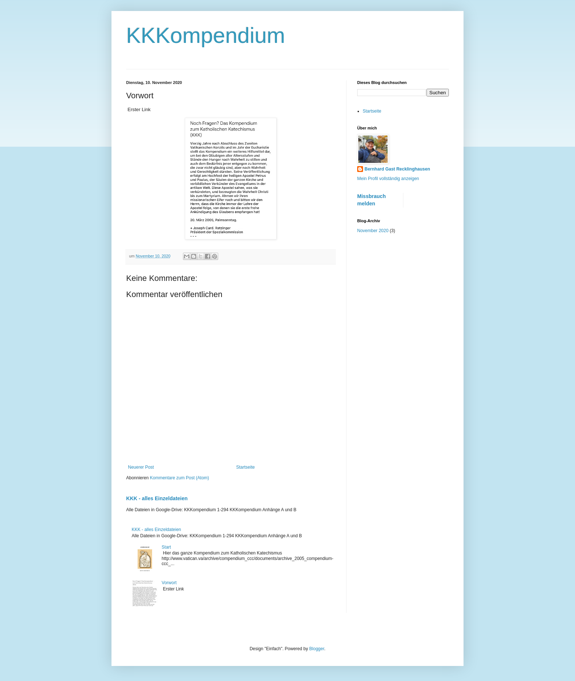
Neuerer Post (141, 467)
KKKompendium (205, 35)
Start (166, 547)
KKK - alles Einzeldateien (157, 498)
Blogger (316, 648)
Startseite (245, 467)
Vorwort (169, 582)
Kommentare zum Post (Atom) (179, 477)
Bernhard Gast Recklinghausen (397, 169)
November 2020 (372, 230)
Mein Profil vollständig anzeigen (388, 178)
